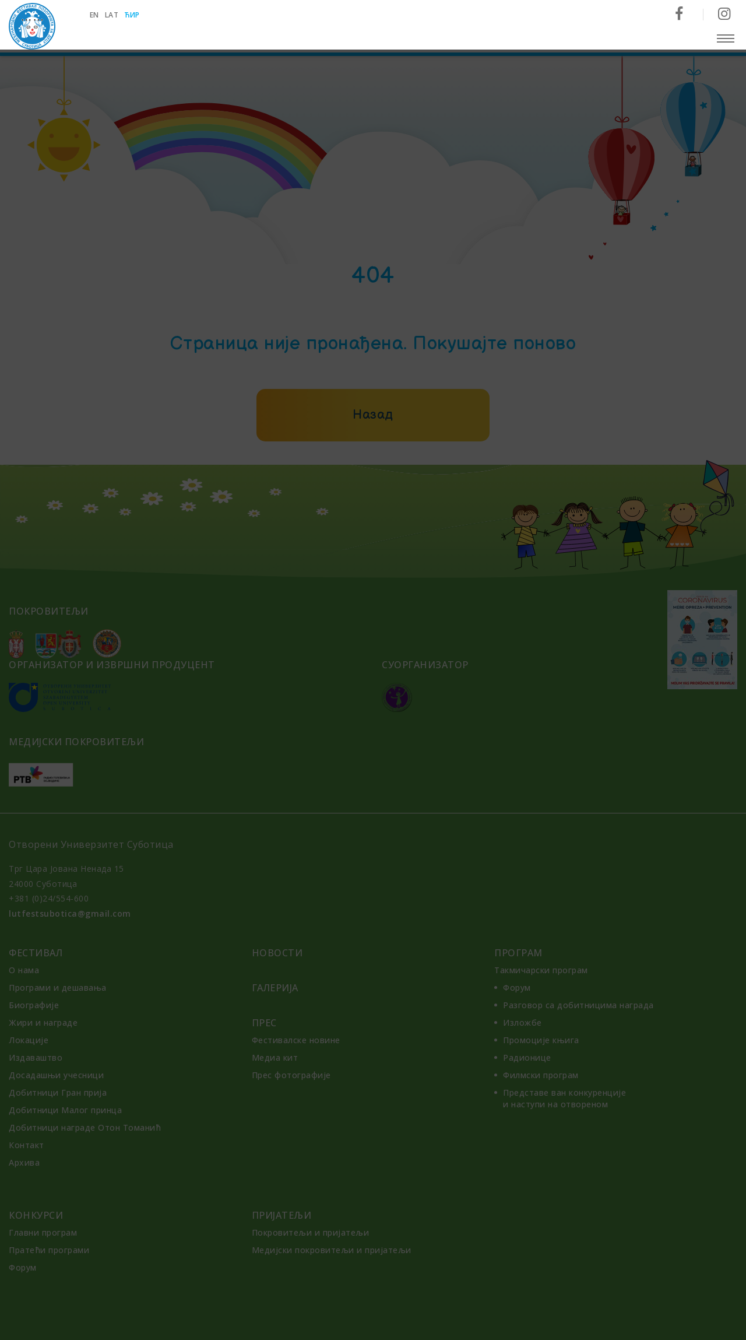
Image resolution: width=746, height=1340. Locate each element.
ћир (133, 15)
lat (112, 15)
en (95, 15)
